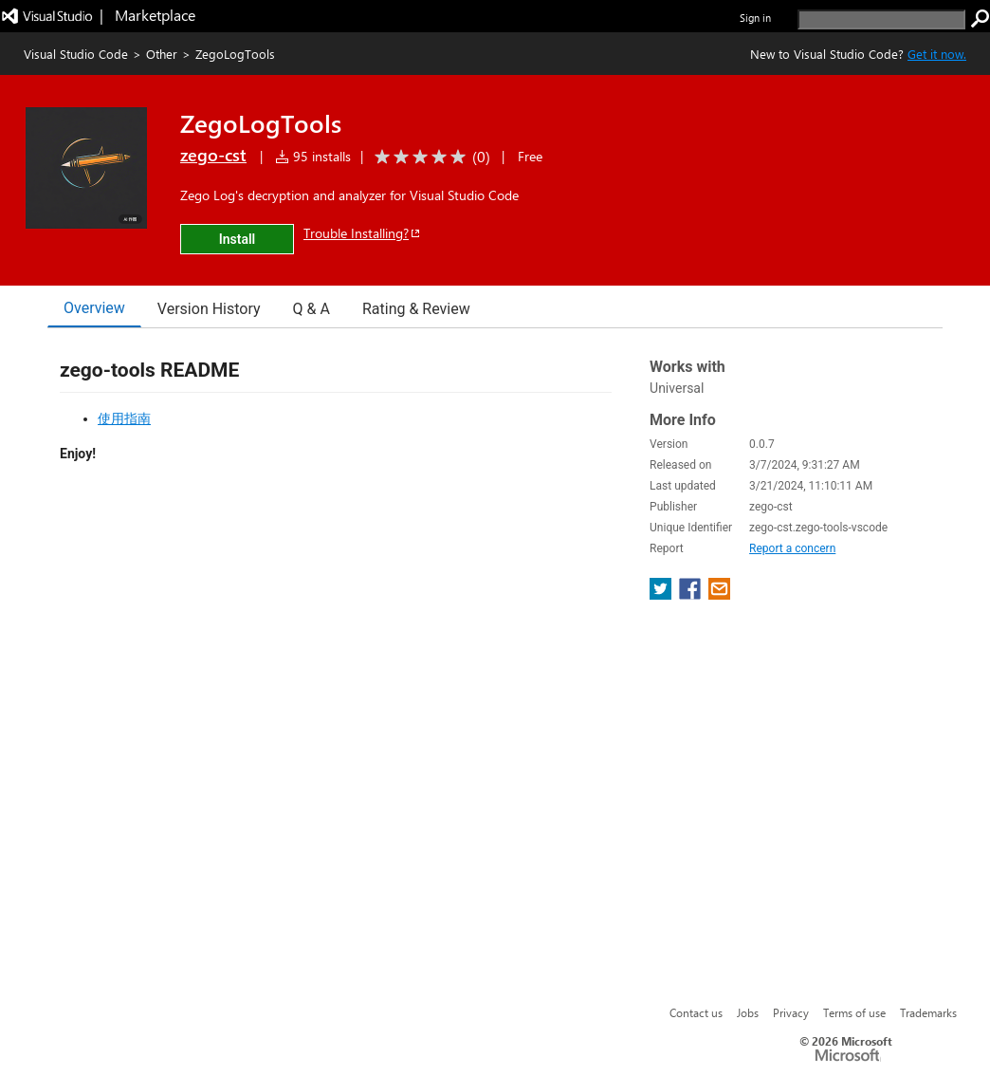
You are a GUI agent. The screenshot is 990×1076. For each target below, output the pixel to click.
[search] (881, 19)
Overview (94, 308)
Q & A (311, 309)
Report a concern (792, 548)
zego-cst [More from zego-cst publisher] (213, 154)
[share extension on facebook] (691, 594)
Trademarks (928, 1012)
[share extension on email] (719, 594)
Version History (209, 309)
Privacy (791, 1012)
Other (161, 54)
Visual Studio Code (76, 54)
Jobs (748, 1012)
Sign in (755, 17)
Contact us (696, 1012)
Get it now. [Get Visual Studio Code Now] (937, 54)
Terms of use (854, 1012)
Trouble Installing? (362, 233)
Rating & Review (416, 309)
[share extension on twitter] (662, 594)
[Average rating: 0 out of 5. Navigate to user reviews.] (429, 157)
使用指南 (124, 418)
